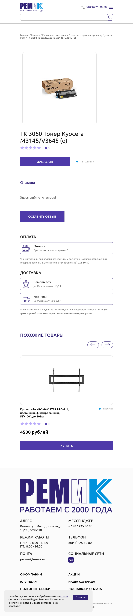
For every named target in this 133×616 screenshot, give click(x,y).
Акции (74, 574)
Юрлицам (28, 581)
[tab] (27, 182)
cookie (64, 596)
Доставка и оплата (85, 589)
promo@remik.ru (32, 559)
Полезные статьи (35, 589)
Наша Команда (81, 581)
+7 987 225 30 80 (80, 526)
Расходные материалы (55, 35)
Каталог (35, 35)
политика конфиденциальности (95, 603)
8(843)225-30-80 (80, 542)
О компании (31, 574)
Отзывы (27, 182)
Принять (80, 597)
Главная (24, 35)
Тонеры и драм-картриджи (85, 35)
